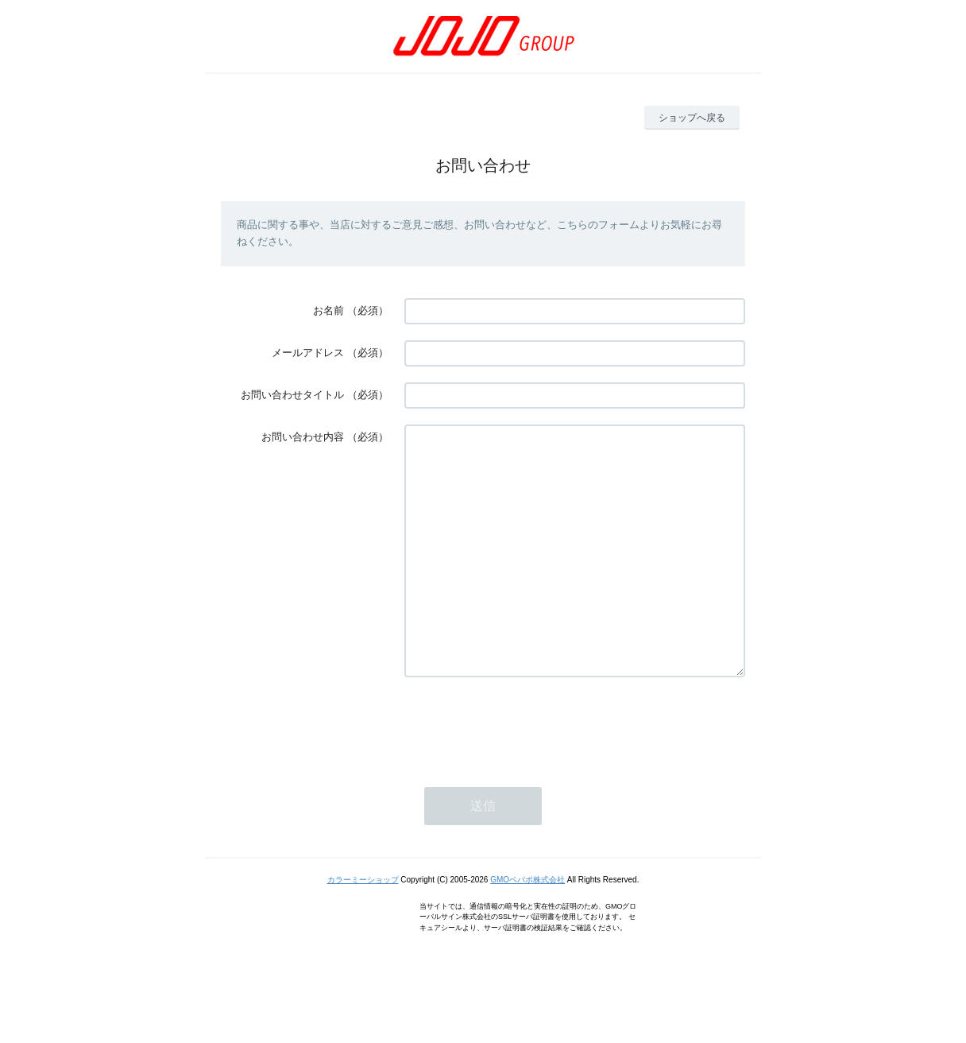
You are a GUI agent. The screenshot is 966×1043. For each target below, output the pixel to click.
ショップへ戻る (692, 117)
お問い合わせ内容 (302, 437)
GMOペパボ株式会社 (527, 927)
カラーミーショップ (363, 927)
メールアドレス (308, 353)
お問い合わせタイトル (292, 395)
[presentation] (525, 772)
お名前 (328, 310)
